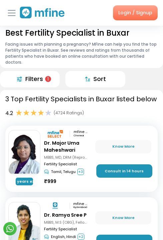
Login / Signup (135, 12)
